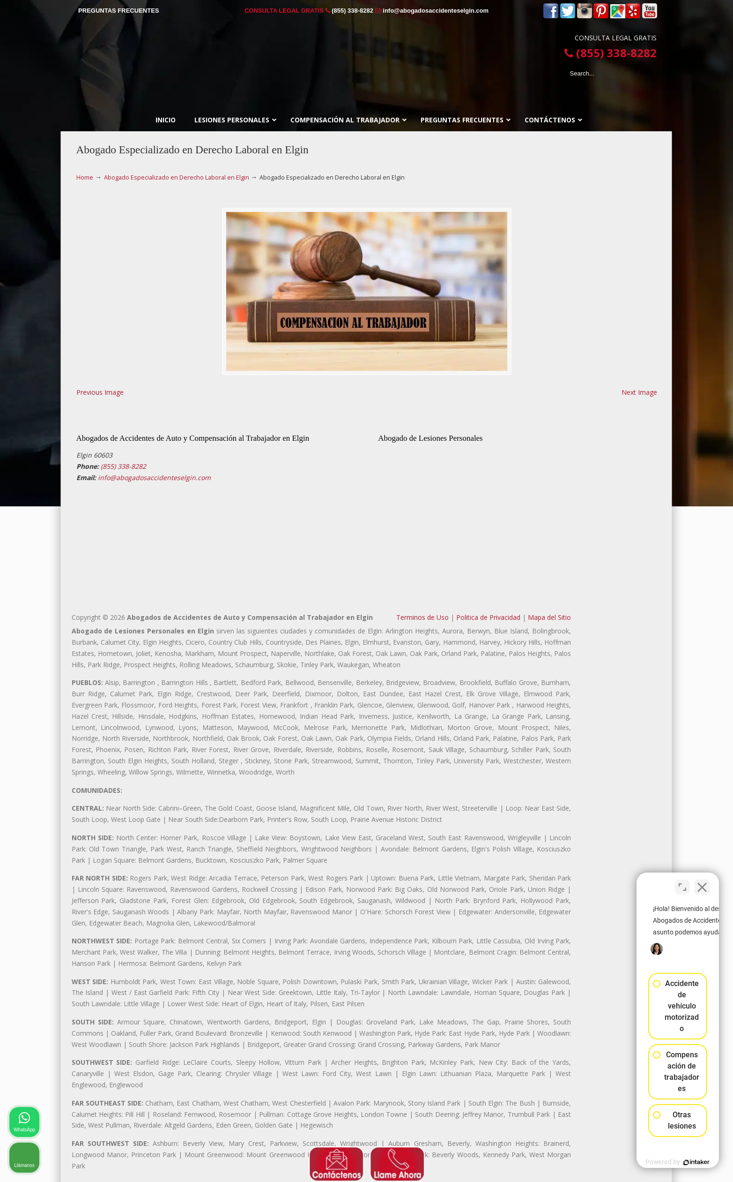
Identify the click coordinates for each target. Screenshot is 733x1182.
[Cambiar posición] (682, 882)
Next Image (639, 392)
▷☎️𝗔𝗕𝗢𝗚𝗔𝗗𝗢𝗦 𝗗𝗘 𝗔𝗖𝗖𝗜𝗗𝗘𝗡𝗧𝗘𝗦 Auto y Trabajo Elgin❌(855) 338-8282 (367, 56)
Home (84, 177)
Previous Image (100, 392)
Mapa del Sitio (549, 617)
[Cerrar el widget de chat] (702, 882)
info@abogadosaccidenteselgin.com (436, 10)
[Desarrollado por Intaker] (653, 1162)
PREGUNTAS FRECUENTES (118, 10)
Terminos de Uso (422, 617)
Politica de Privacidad (488, 617)
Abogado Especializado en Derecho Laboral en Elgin (176, 177)
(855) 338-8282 (352, 10)
